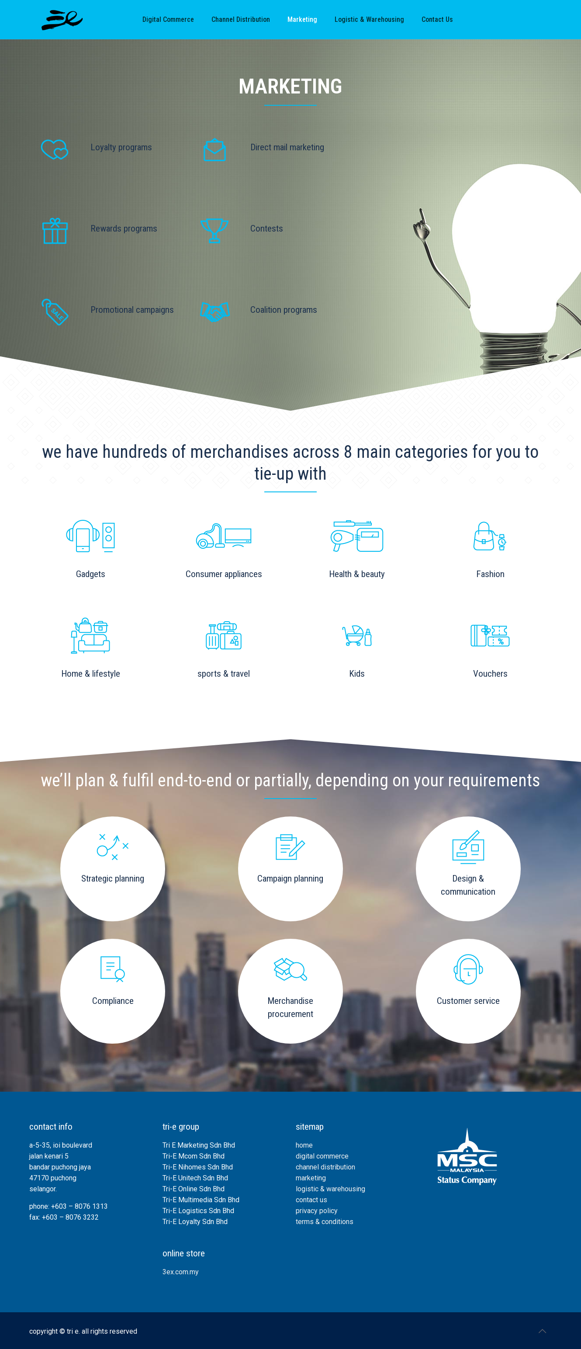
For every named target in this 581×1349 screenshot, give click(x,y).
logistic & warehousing (330, 1189)
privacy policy (317, 1211)
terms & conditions (324, 1222)
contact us (311, 1200)
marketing (311, 1178)
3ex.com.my (181, 1272)
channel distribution (325, 1167)
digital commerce (322, 1156)
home (304, 1145)
